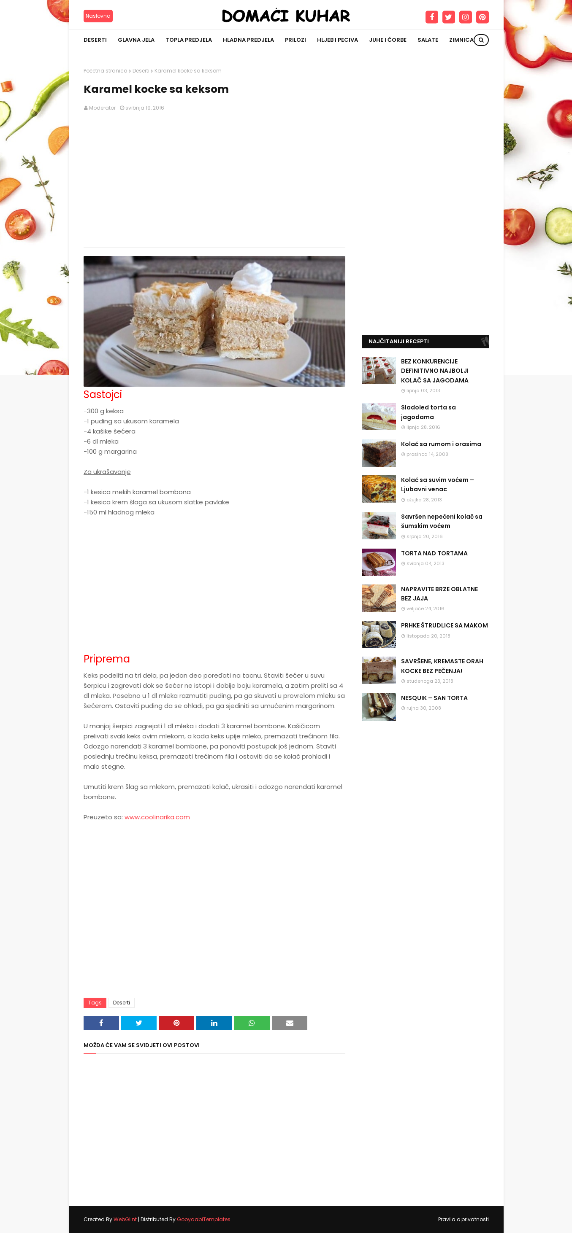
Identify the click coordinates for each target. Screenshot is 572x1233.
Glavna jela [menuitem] (136, 40)
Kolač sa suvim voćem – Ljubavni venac (437, 484)
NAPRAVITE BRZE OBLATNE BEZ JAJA (439, 594)
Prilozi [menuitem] (295, 40)
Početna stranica (105, 70)
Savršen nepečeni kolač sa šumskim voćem (442, 521)
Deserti (141, 70)
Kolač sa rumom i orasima (441, 444)
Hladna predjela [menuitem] (248, 40)
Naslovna (98, 15)
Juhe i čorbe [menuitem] (388, 40)
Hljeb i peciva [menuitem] (337, 40)
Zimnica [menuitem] (461, 40)
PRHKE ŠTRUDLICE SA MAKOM (444, 625)
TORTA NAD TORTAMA (434, 553)
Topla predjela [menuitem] (188, 40)
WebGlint (125, 1219)
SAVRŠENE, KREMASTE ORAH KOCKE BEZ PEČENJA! (442, 666)
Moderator (102, 107)
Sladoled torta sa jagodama (428, 412)
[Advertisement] (214, 180)
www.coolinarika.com (157, 817)
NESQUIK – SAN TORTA (434, 698)
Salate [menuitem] (427, 40)
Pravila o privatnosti (463, 1219)
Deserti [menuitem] (95, 40)
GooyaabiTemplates (203, 1219)
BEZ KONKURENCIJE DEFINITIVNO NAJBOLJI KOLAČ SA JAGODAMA (435, 371)
